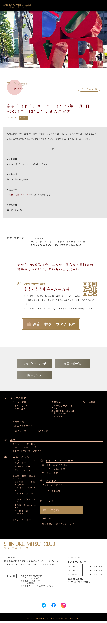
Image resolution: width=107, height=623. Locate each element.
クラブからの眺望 (86, 404)
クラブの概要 (19, 404)
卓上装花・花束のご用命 (54, 467)
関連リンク (42, 433)
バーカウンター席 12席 (25, 449)
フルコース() (26, 491)
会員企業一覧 (19, 433)
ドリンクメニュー (22, 522)
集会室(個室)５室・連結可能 (27, 453)
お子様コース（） (21, 514)
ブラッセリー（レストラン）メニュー (25, 463)
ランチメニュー (22, 468)
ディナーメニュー (23, 472)
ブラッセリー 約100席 (24, 446)
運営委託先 (18, 424)
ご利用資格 (55, 404)
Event (23, 118)
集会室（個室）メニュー (20, 195)
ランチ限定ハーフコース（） (25, 485)
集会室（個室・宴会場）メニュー (25, 479)
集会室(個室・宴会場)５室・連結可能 (62, 414)
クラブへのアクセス (52, 487)
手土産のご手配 (50, 475)
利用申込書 (57, 418)
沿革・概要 (20, 411)
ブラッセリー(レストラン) (62, 408)
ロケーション (21, 408)
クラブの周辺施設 (51, 493)
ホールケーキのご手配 (53, 471)
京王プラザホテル (23, 427)
